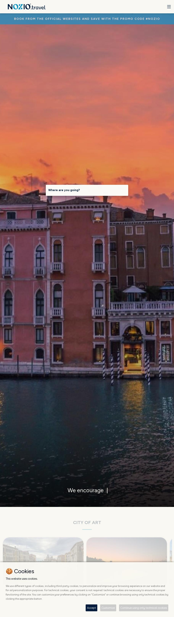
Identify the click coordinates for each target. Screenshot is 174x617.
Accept (91, 608)
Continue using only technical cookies (143, 608)
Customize (108, 608)
